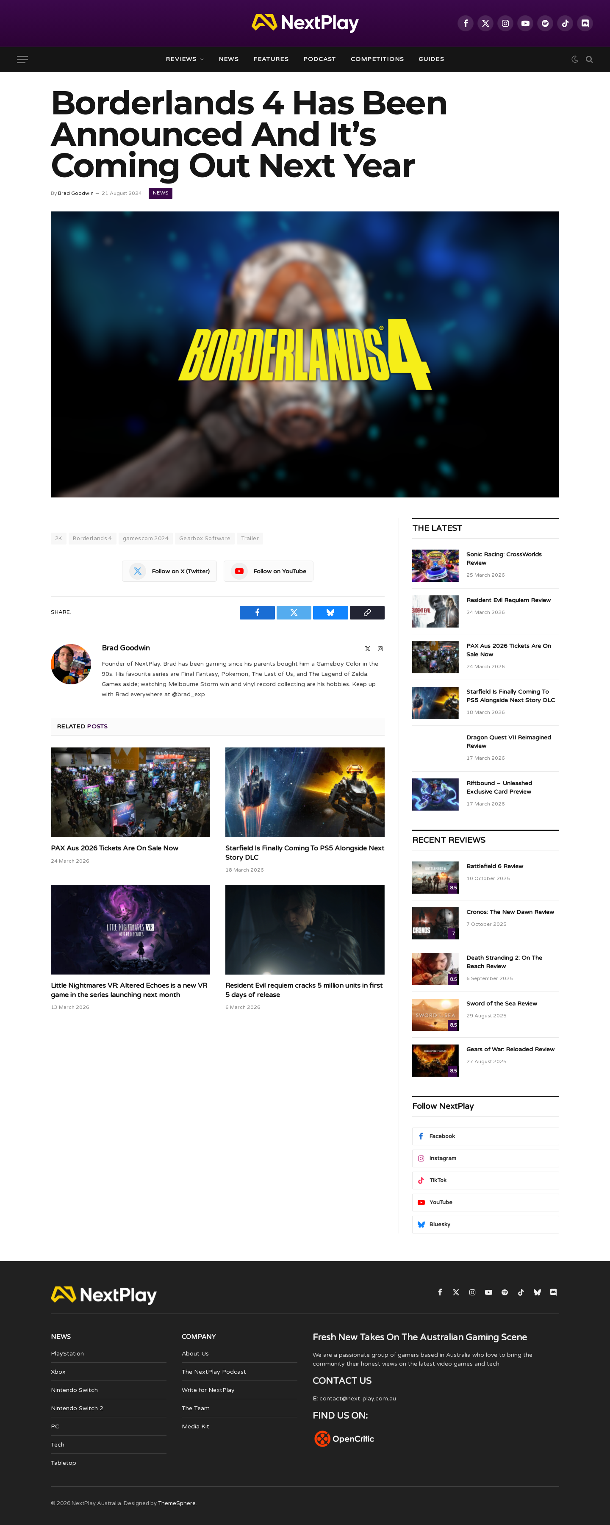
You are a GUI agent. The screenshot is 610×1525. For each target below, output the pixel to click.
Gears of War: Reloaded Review (510, 1049)
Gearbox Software (204, 538)
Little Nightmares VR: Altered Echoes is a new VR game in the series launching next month (129, 990)
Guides (431, 59)
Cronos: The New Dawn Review (510, 912)
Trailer (250, 538)
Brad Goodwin (76, 193)
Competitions (377, 59)
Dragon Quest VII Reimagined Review (508, 742)
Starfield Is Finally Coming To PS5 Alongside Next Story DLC (304, 853)
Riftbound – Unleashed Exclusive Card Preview (499, 787)
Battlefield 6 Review (494, 866)
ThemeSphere (177, 1503)
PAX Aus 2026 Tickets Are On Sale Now (114, 848)
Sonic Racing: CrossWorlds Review (504, 559)
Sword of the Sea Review (501, 1003)
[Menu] (22, 59)
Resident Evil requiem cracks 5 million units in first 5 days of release (304, 990)
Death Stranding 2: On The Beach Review (504, 962)
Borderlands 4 (92, 538)
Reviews (181, 59)
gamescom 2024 (146, 538)
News (228, 59)
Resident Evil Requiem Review (508, 600)
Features (271, 59)
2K (58, 538)
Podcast (319, 59)
